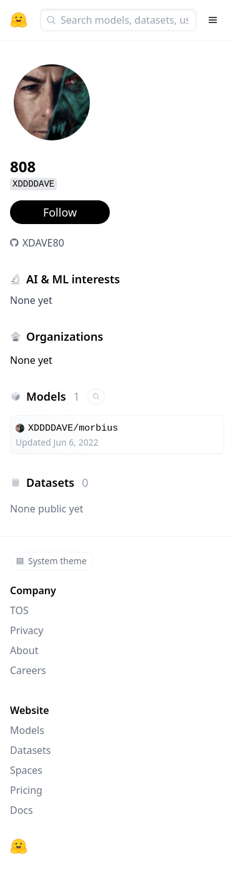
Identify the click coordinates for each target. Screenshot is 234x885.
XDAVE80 (43, 243)
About (24, 650)
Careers (28, 670)
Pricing (26, 790)
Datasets (30, 750)
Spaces (26, 770)
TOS (19, 610)
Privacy (26, 630)
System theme (51, 561)
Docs (21, 810)
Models (27, 730)
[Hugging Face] (18, 846)
